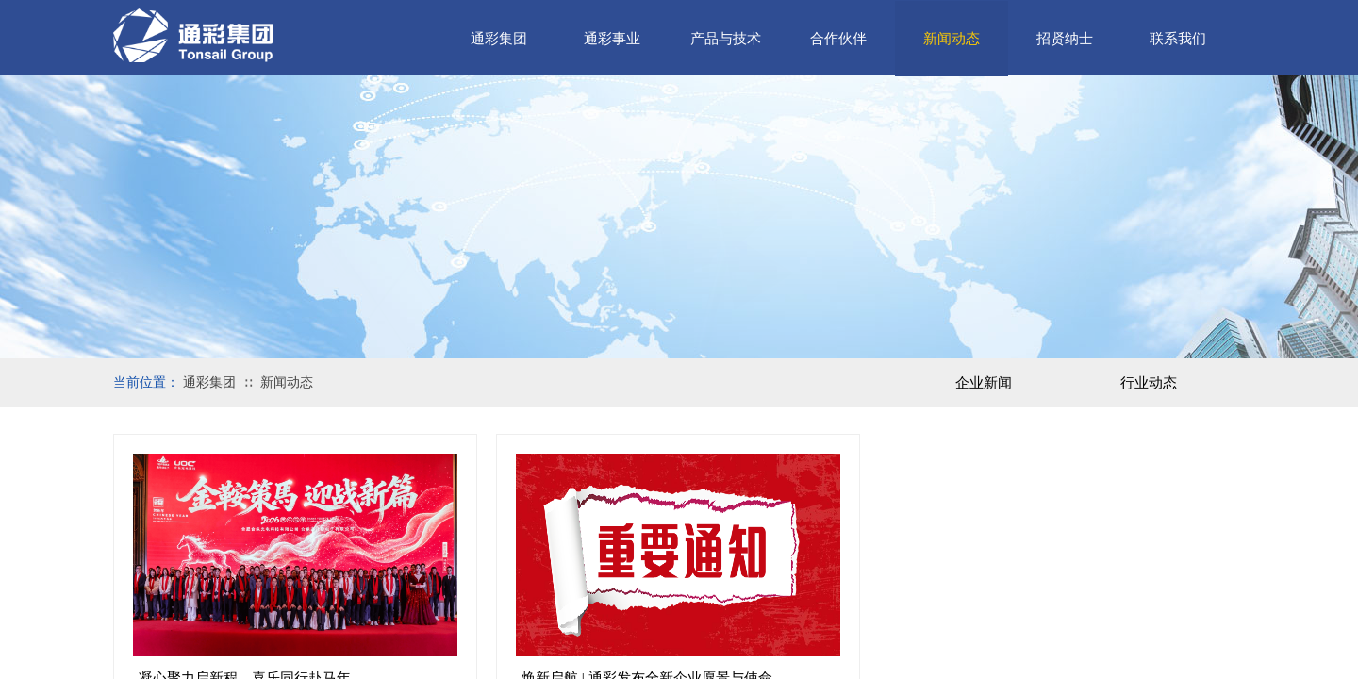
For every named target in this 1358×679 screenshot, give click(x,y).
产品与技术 (725, 38)
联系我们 (1178, 38)
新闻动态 (951, 38)
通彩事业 (612, 38)
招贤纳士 (1064, 38)
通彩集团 (499, 38)
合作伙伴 (838, 38)
